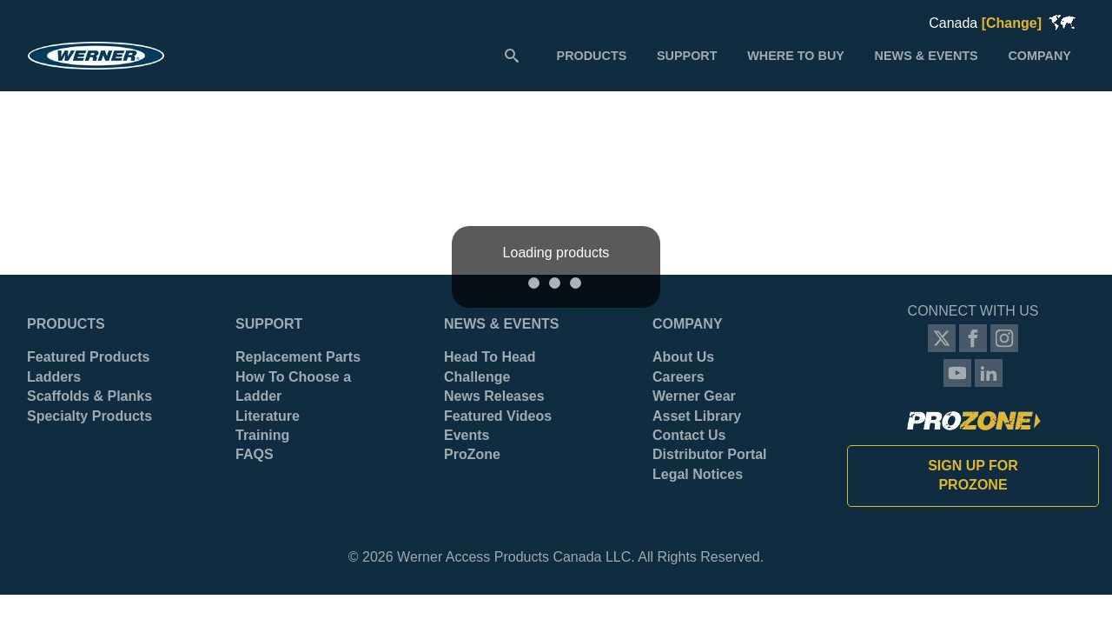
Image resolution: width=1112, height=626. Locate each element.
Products (66, 323)
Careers (678, 377)
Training (262, 435)
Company (687, 323)
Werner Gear (694, 396)
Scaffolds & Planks (89, 396)
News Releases (494, 396)
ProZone (472, 454)
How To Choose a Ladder (293, 386)
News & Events (501, 323)
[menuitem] (591, 55)
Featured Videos (498, 416)
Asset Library (696, 416)
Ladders (54, 377)
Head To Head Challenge (490, 366)
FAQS (254, 454)
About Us (683, 357)
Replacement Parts (298, 357)
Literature (267, 416)
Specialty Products (89, 416)
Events (466, 435)
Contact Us (688, 435)
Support (268, 323)
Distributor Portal (709, 454)
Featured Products (88, 357)
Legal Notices (697, 474)
